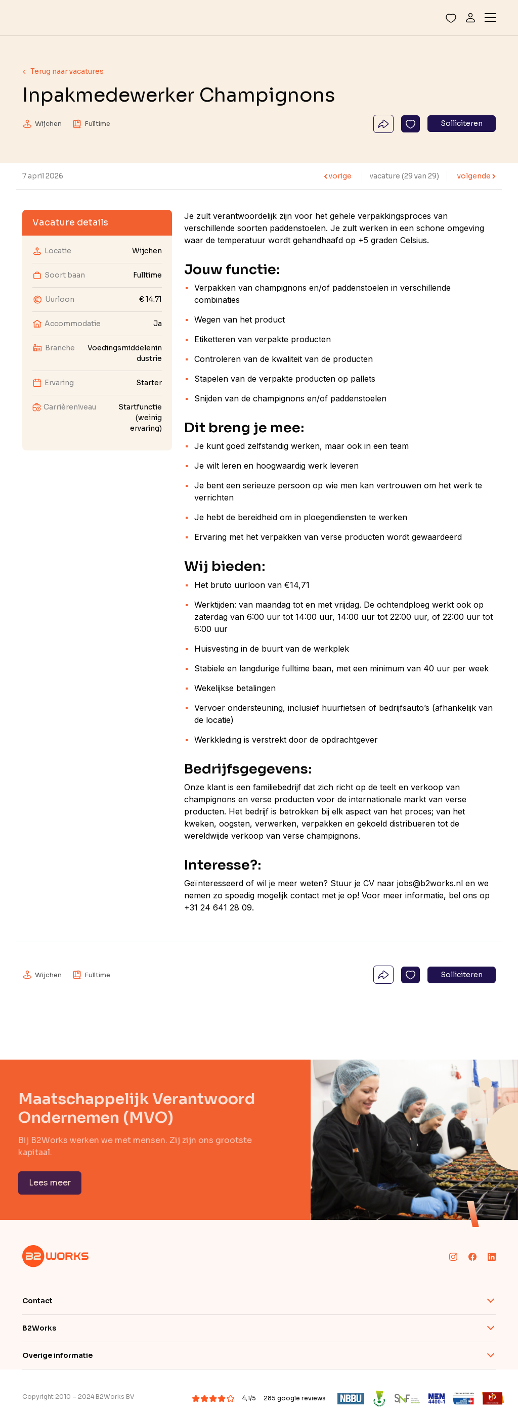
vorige (338, 175)
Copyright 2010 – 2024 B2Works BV (78, 1396)
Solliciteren (462, 123)
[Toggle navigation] (490, 17)
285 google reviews (295, 1398)
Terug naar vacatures (63, 71)
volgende (476, 175)
